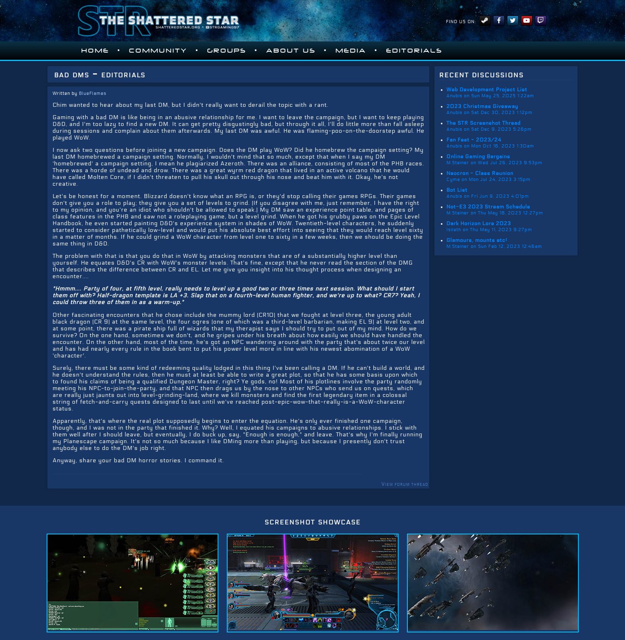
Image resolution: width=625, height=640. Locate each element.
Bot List (457, 190)
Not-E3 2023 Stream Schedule (488, 207)
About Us (291, 50)
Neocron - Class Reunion (479, 173)
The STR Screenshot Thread (483, 123)
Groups (226, 50)
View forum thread (404, 484)
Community (158, 50)
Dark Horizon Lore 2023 (478, 223)
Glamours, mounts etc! (476, 240)
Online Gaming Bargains (478, 156)
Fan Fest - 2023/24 (473, 140)
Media (351, 50)
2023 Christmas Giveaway (482, 106)
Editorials (414, 50)
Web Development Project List (486, 89)
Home (95, 50)
